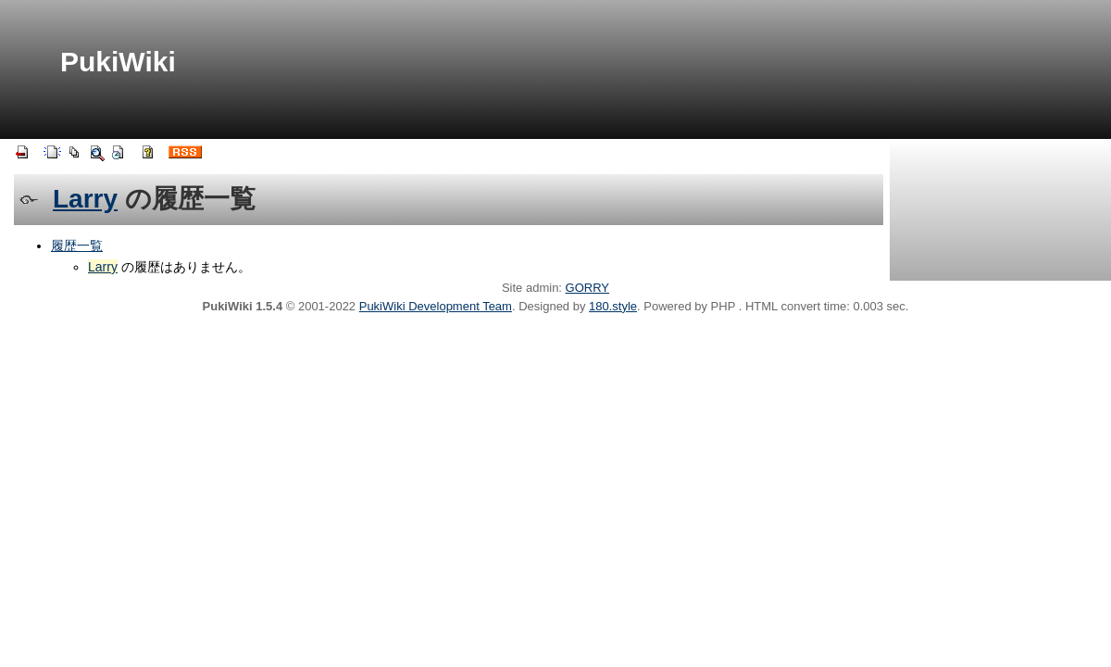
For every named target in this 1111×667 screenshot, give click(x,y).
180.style (613, 306)
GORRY (587, 288)
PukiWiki (118, 61)
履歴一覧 (77, 245)
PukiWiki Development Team (435, 306)
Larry (85, 198)
